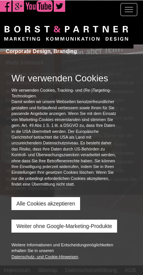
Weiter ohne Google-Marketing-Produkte (64, 226)
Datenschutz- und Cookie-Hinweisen (44, 256)
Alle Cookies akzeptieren (45, 204)
